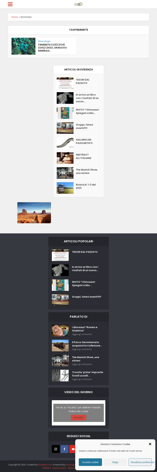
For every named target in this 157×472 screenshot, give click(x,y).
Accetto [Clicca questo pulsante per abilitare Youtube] (78, 417)
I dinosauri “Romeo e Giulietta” (84, 329)
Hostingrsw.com (74, 464)
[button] (150, 444)
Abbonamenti (75, 467)
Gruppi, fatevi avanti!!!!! (84, 126)
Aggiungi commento (82, 334)
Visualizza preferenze (141, 462)
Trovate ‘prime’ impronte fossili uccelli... (87, 374)
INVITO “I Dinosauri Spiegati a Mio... (87, 111)
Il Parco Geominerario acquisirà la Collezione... (87, 344)
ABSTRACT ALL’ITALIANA (83, 156)
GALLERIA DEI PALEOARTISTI (84, 141)
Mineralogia (44, 41)
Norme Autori (59, 467)
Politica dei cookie (78, 411)
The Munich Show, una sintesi (87, 171)
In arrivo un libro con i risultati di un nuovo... (87, 98)
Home (14, 17)
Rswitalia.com (45, 464)
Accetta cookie (90, 462)
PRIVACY (47, 467)
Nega (115, 462)
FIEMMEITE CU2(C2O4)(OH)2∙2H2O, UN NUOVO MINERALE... (52, 47)
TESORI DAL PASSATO (83, 81)
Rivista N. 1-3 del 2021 (86, 186)
